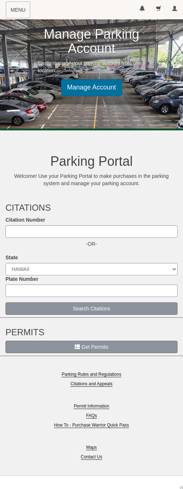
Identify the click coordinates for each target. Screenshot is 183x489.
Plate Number (21, 279)
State (11, 257)
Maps (91, 447)
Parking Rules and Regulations (91, 374)
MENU (20, 12)
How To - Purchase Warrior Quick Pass (91, 425)
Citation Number (25, 220)
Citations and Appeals (91, 383)
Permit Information (91, 406)
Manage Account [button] (91, 87)
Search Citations (91, 309)
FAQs (91, 415)
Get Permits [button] (92, 347)
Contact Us (91, 456)
